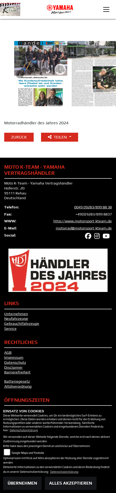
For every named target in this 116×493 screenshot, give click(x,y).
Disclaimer (13, 367)
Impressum (13, 357)
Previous (20, 74)
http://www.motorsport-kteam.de (82, 221)
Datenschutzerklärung (24, 430)
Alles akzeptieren (70, 483)
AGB (8, 352)
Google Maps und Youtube (28, 452)
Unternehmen (16, 314)
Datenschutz (15, 362)
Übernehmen (22, 483)
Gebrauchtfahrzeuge (21, 323)
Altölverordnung (18, 386)
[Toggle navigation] (106, 9)
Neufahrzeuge (16, 318)
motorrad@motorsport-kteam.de (84, 228)
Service (10, 328)
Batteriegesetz (17, 381)
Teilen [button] (58, 137)
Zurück (19, 137)
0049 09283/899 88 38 (93, 207)
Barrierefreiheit (17, 372)
